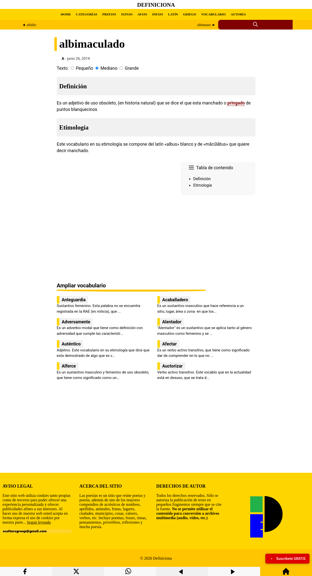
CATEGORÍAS (86, 14)
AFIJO (142, 14)
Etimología (202, 185)
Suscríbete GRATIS (287, 558)
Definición (202, 178)
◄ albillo (29, 25)
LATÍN (173, 14)
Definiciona (156, 5)
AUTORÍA (238, 14)
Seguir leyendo (39, 522)
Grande (132, 68)
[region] (218, 239)
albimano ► (206, 25)
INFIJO (157, 14)
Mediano (109, 68)
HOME (66, 14)
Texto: (63, 68)
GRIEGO (189, 14)
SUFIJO (127, 14)
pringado (236, 103)
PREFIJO (109, 14)
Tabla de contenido (214, 167)
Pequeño (84, 68)
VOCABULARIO (213, 14)
